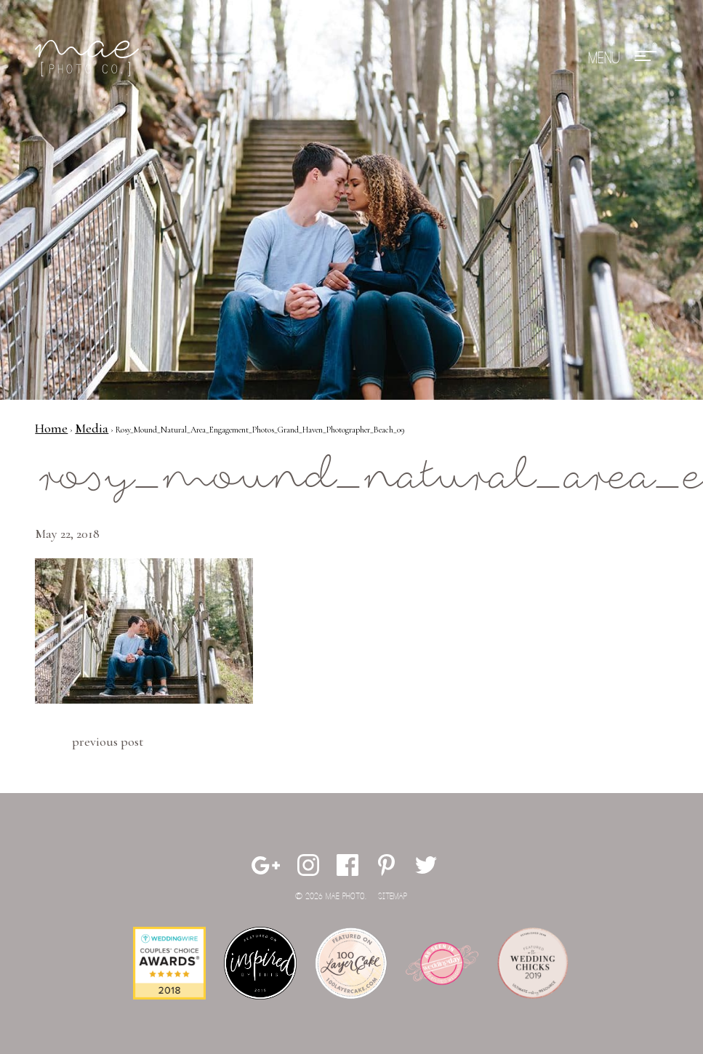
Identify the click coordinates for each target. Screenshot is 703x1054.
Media (91, 428)
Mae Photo (89, 58)
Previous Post (107, 741)
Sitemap (392, 897)
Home (51, 428)
